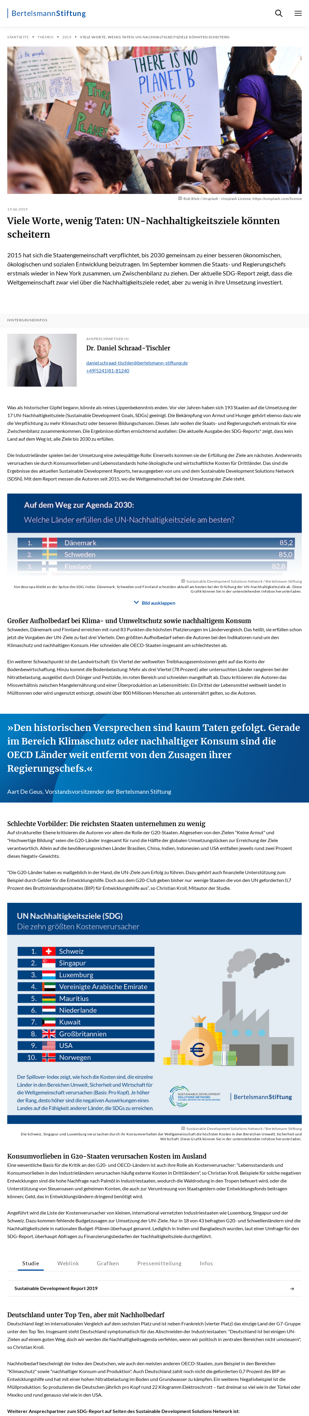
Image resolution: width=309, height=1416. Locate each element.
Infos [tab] (206, 1263)
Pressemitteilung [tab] (159, 1263)
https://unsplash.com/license (277, 198)
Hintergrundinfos (27, 320)
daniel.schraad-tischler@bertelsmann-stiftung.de (137, 362)
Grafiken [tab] (108, 1263)
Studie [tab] (30, 1263)
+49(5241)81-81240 (107, 370)
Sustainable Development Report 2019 (154, 1288)
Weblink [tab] (68, 1263)
